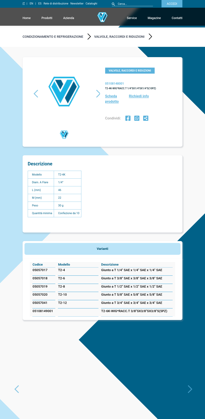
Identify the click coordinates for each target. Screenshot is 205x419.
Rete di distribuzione (56, 3)
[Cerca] (135, 4)
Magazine (154, 18)
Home (27, 18)
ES (40, 3)
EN (31, 3)
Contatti (177, 18)
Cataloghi (91, 3)
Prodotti (46, 18)
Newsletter (77, 3)
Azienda (68, 18)
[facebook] (128, 118)
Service (132, 18)
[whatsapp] (137, 118)
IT (24, 3)
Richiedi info (139, 96)
